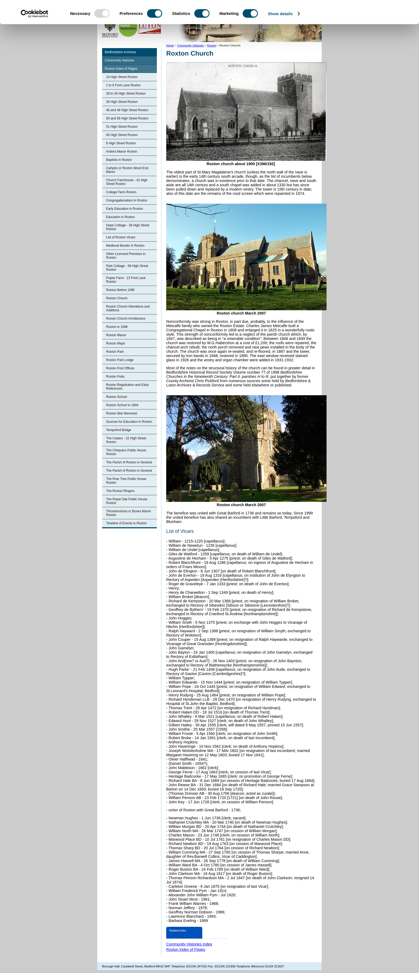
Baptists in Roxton (119, 160)
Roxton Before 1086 (120, 290)
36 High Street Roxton (122, 102)
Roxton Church (116, 298)
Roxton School (116, 397)
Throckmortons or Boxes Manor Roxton (128, 513)
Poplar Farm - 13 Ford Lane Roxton (126, 280)
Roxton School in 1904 (122, 405)
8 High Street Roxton (121, 143)
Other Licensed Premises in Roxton (125, 255)
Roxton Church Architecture (125, 318)
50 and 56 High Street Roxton (127, 118)
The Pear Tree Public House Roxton (126, 480)
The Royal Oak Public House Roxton (126, 501)
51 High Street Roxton (122, 127)
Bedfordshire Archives (120, 52)
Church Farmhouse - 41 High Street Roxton (127, 182)
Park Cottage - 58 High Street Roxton (127, 268)
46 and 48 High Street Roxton (127, 110)
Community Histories (119, 60)
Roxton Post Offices (120, 368)
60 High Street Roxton (122, 135)
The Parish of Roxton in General (129, 462)
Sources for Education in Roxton (129, 422)
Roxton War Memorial (121, 413)
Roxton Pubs (115, 376)
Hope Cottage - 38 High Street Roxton (127, 227)
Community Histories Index (189, 944)
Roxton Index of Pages (121, 69)
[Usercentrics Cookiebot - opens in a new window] (34, 37)
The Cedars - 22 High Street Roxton (126, 440)
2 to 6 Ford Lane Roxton (123, 85)
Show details (280, 36)
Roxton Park (115, 352)
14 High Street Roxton (122, 77)
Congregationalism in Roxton (126, 200)
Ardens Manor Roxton (121, 151)
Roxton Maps (115, 343)
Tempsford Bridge (118, 430)
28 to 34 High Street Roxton (126, 93)
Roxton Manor (116, 335)
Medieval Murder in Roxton (125, 245)
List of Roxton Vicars (120, 237)
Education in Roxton (120, 217)
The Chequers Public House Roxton (126, 452)
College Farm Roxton (121, 192)
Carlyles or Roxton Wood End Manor (127, 170)
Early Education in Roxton (124, 209)
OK (374, 13)
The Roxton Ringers (120, 491)
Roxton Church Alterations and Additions (128, 308)
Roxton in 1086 (117, 327)
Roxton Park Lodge (120, 360)
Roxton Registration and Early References (127, 386)
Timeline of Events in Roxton (126, 523)
